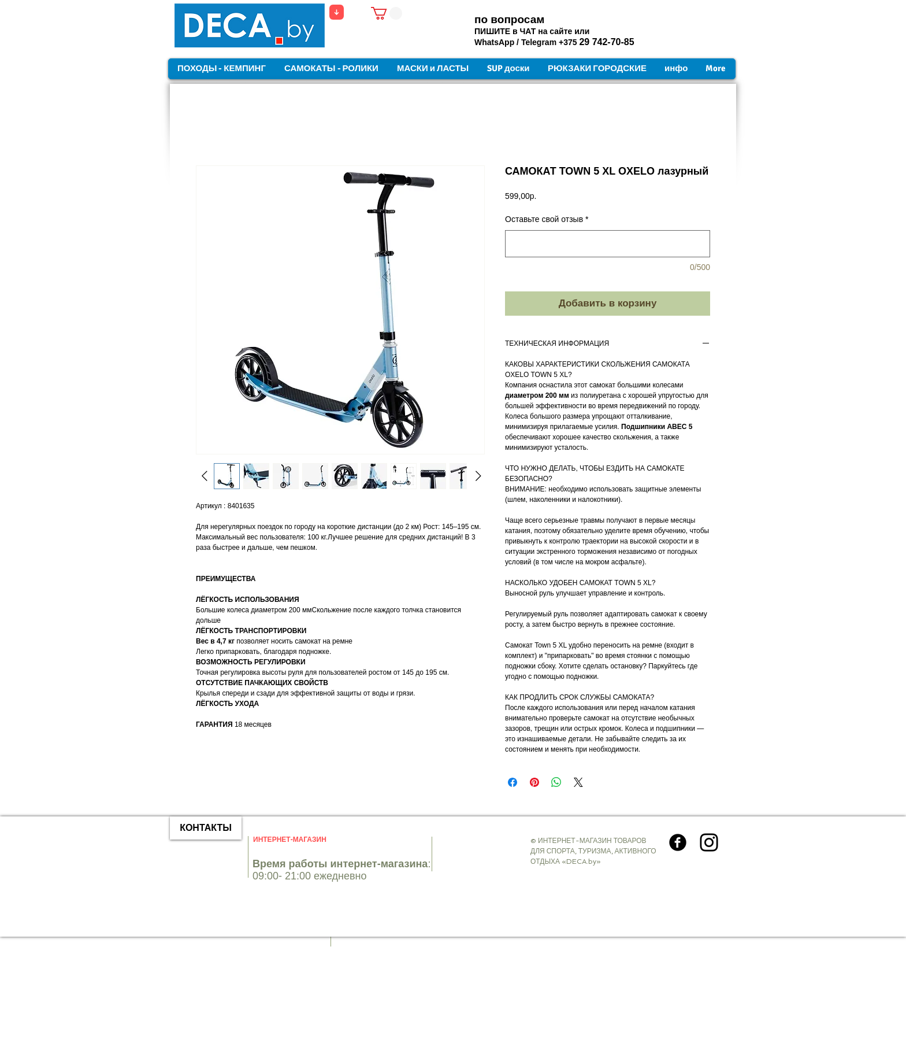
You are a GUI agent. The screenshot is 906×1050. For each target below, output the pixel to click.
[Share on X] (578, 782)
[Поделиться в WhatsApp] (556, 782)
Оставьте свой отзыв (547, 219)
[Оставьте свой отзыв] (608, 243)
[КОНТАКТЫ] (206, 828)
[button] (386, 13)
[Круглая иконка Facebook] (677, 842)
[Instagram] (709, 842)
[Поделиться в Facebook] (512, 782)
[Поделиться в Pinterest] (534, 782)
